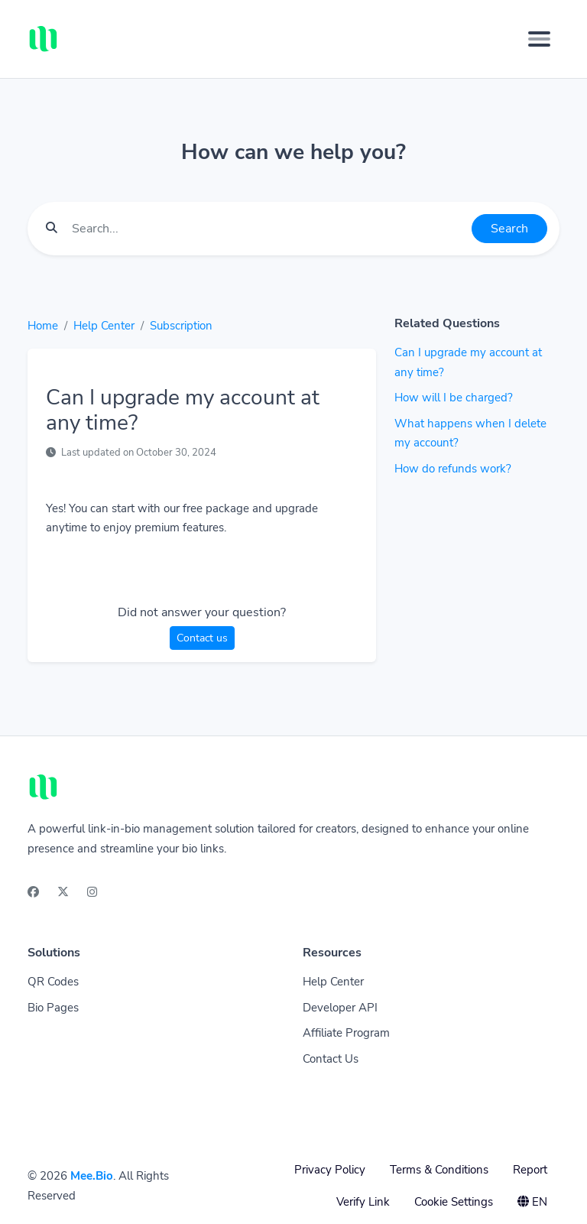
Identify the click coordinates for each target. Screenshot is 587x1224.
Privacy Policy (329, 1169)
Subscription (181, 325)
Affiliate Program (346, 1033)
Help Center (104, 325)
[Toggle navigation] (539, 39)
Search (509, 228)
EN (532, 1201)
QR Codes (53, 981)
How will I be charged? (453, 397)
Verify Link (363, 1201)
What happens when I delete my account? (470, 433)
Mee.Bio (91, 1175)
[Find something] (267, 228)
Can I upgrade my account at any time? (468, 362)
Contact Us (330, 1059)
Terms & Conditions (439, 1169)
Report (530, 1169)
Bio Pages (53, 1007)
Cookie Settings (453, 1201)
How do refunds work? (452, 468)
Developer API (340, 1007)
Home (43, 325)
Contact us (202, 638)
